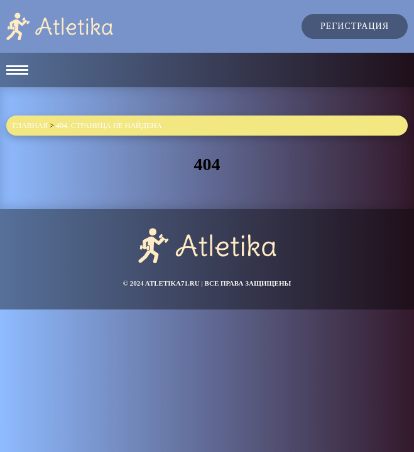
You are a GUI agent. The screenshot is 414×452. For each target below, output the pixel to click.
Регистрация (354, 26)
